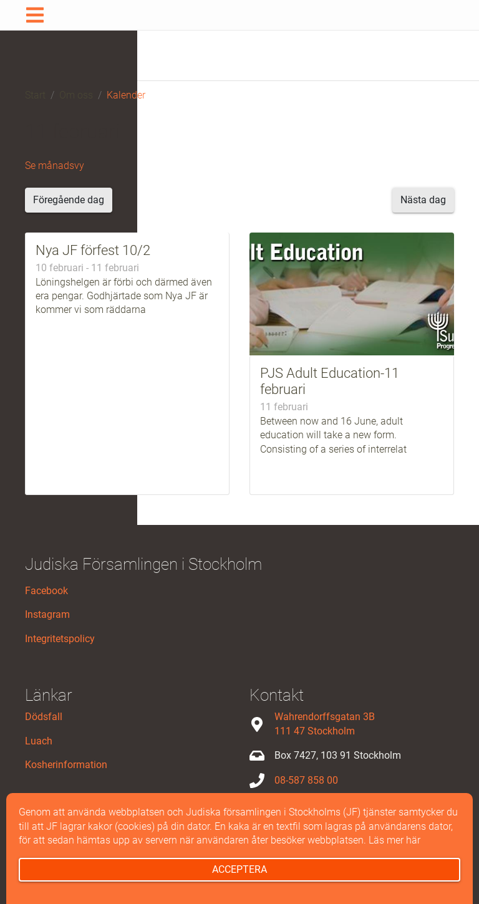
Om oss (76, 95)
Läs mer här (394, 840)
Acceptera (239, 869)
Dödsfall (43, 717)
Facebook (46, 591)
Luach (38, 741)
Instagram (47, 614)
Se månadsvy (54, 165)
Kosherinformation (66, 765)
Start (35, 95)
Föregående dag (68, 200)
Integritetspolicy (60, 639)
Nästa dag (423, 200)
